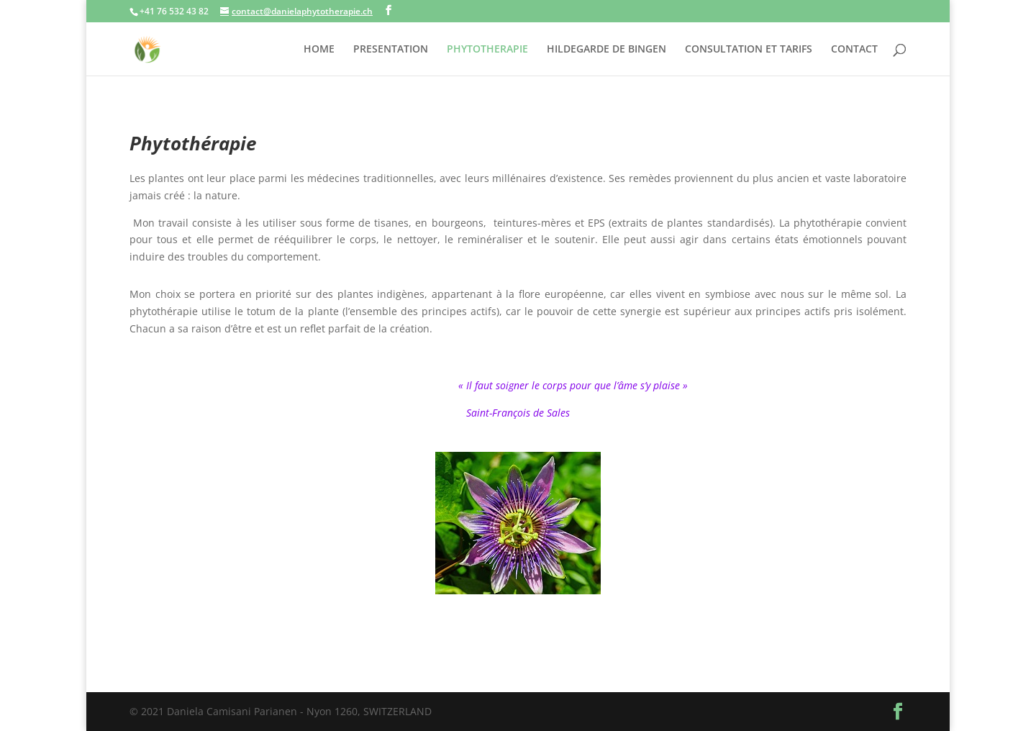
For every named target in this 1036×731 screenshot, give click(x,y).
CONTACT (854, 49)
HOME (319, 49)
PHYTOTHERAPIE (487, 49)
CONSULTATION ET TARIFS (748, 49)
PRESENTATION (390, 49)
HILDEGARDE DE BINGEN (606, 49)
